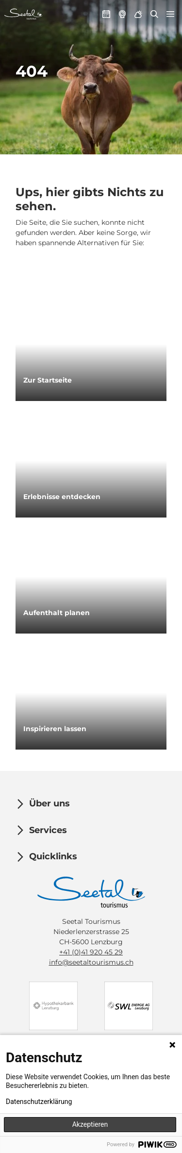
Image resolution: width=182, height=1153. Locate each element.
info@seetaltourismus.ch (91, 961)
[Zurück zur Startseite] (23, 14)
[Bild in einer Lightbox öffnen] (91, 892)
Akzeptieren (90, 1124)
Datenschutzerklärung (39, 1101)
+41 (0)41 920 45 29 (91, 951)
